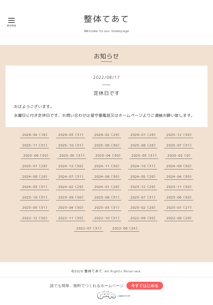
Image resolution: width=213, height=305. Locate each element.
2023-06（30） (179, 197)
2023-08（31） (107, 197)
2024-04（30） (179, 176)
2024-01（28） (107, 186)
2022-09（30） (143, 218)
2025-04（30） (108, 155)
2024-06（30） (107, 176)
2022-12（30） (35, 218)
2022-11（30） (71, 218)
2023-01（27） (179, 207)
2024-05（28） (143, 176)
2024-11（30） (107, 166)
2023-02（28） (143, 207)
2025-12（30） (179, 134)
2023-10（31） (35, 197)
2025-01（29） (35, 166)
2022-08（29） (179, 218)
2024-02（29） (71, 186)
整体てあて (107, 19)
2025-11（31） (35, 145)
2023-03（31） (107, 207)
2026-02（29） (107, 134)
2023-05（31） (35, 207)
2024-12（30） (71, 166)
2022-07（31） (89, 228)
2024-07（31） (71, 176)
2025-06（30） (36, 155)
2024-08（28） (35, 176)
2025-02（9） (180, 155)
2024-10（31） (143, 166)
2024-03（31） (35, 186)
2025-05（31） (72, 155)
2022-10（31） (107, 218)
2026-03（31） (71, 134)
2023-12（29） (143, 186)
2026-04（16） (35, 134)
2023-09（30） (71, 197)
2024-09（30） (179, 166)
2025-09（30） (107, 145)
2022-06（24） (125, 228)
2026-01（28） (143, 134)
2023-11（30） (179, 186)
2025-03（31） (144, 155)
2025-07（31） (179, 145)
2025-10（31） (71, 145)
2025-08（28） (143, 145)
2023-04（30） (71, 207)
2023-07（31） (143, 197)
